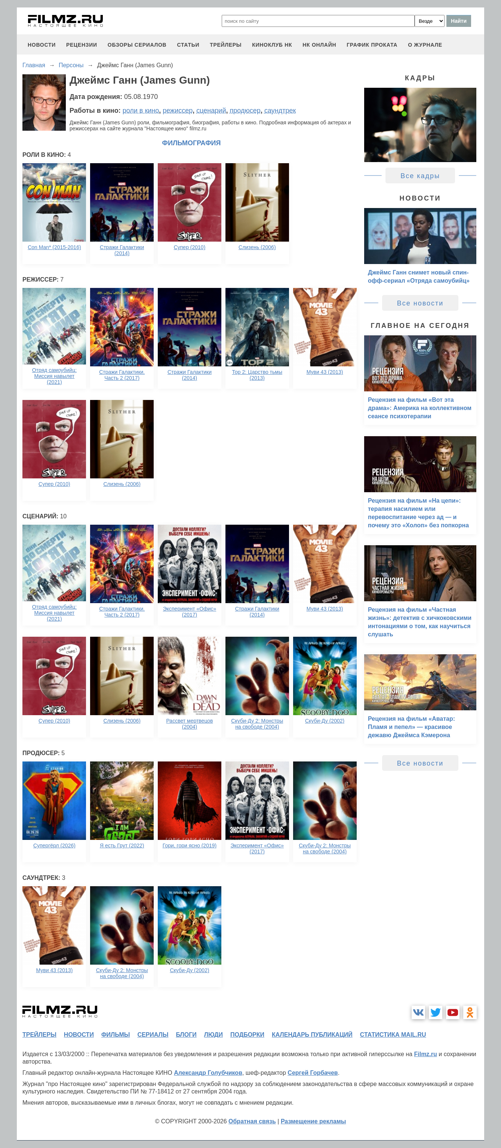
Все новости (420, 303)
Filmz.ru (425, 1054)
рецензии (81, 45)
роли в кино (141, 110)
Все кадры (420, 176)
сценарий (211, 110)
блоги (186, 1034)
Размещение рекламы (313, 1121)
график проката (372, 45)
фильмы (115, 1034)
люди (213, 1034)
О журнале (425, 45)
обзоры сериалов (137, 45)
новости (42, 45)
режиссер (178, 110)
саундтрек (280, 110)
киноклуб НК (272, 45)
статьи (188, 45)
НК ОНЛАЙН (319, 45)
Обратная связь (252, 1121)
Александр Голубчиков (208, 1073)
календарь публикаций (312, 1034)
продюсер (245, 110)
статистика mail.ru (393, 1034)
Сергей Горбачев (313, 1073)
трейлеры (226, 45)
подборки (247, 1034)
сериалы (152, 1034)
